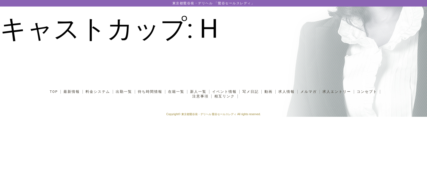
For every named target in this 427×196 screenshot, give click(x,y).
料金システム (98, 92)
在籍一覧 (176, 92)
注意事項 (200, 96)
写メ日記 (250, 92)
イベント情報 (224, 92)
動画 (268, 92)
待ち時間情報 (150, 92)
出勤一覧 (124, 92)
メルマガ (308, 92)
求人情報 (286, 92)
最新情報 (71, 92)
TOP (54, 92)
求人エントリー (336, 92)
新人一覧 (198, 92)
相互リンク (224, 96)
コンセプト (367, 92)
